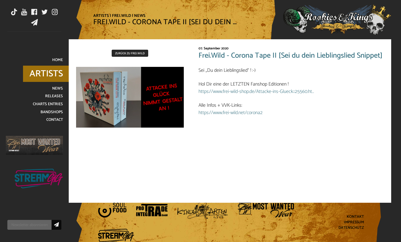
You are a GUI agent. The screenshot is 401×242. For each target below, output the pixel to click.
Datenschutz (351, 228)
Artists (101, 15)
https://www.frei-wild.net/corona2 (231, 113)
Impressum (354, 222)
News (139, 15)
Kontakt (355, 217)
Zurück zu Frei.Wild (130, 53)
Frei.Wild (121, 15)
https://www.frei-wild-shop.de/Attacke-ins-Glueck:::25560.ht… (256, 91)
